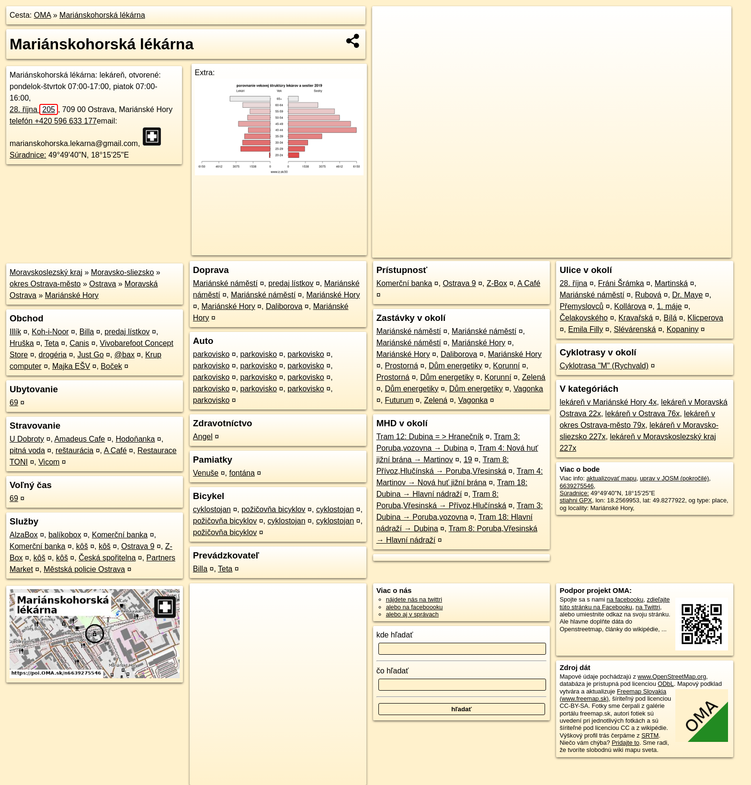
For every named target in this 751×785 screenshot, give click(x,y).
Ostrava (102, 284)
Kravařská (635, 318)
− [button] (389, 37)
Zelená (534, 377)
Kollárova (630, 306)
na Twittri (648, 607)
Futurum (399, 400)
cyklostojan (212, 509)
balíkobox (64, 535)
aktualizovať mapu (611, 478)
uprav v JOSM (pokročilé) (674, 478)
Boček (111, 366)
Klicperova (705, 318)
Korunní (506, 366)
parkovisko (211, 354)
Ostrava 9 (137, 546)
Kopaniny (683, 329)
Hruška (22, 343)
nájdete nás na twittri (414, 599)
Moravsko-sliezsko (122, 272)
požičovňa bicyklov (273, 509)
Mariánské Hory (72, 295)
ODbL (665, 683)
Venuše (205, 473)
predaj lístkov (126, 332)
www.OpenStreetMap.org (671, 676)
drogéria (53, 355)
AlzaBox (24, 535)
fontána (241, 473)
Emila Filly (585, 329)
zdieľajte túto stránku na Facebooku (614, 603)
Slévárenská (635, 329)
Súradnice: (28, 155)
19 (468, 459)
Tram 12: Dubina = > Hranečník (430, 436)
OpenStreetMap (566, 250)
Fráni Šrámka (621, 283)
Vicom (48, 462)
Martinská (671, 283)
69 (14, 402)
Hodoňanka (135, 439)
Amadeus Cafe (79, 439)
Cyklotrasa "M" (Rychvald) (604, 366)
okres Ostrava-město (45, 284)
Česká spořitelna (107, 558)
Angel (203, 436)
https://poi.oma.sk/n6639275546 (688, 250)
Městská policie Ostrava (84, 569)
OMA (42, 15)
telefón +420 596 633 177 (53, 121)
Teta (52, 343)
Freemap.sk (615, 250)
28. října (34, 109)
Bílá (670, 318)
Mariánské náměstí (225, 283)
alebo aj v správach (412, 614)
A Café (115, 450)
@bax (124, 355)
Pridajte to (625, 742)
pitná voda (27, 450)
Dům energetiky (455, 366)
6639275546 (576, 485)
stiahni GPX (575, 500)
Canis (79, 343)
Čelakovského (583, 318)
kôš (82, 546)
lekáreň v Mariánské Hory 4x (608, 402)
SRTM (650, 735)
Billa (87, 332)
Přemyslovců (581, 306)
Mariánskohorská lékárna (102, 15)
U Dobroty (27, 439)
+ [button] (389, 22)
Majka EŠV (71, 366)
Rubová (648, 295)
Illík (15, 332)
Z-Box (497, 283)
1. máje (669, 306)
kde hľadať (394, 635)
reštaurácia (74, 450)
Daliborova (284, 306)
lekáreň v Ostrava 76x (642, 414)
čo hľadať (392, 671)
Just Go (90, 355)
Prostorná (401, 366)
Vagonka (528, 389)
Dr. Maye (687, 295)
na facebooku (625, 599)
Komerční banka (120, 535)
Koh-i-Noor (50, 332)
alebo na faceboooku (414, 607)
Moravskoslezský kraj (46, 272)
